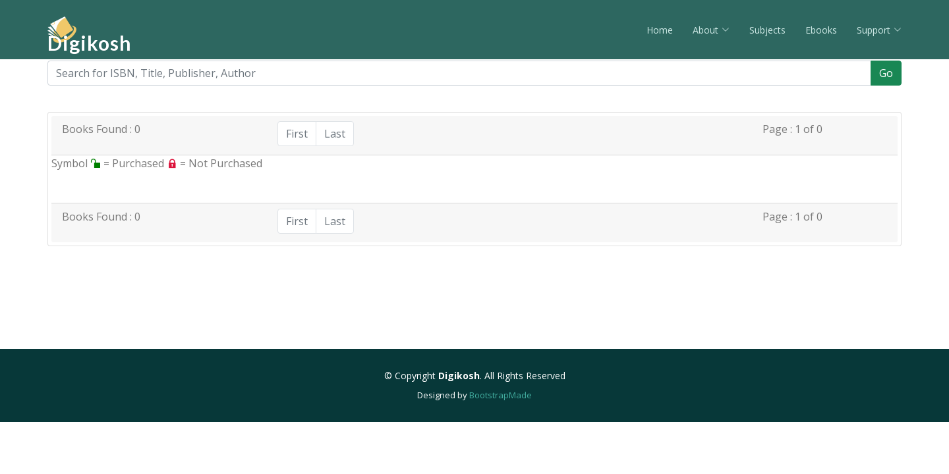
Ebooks (821, 30)
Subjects (767, 30)
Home (660, 30)
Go (886, 73)
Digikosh (89, 43)
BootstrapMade (500, 395)
